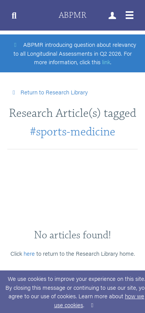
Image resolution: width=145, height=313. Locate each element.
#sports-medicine (72, 131)
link (106, 62)
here (29, 253)
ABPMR (72, 15)
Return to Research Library (48, 92)
